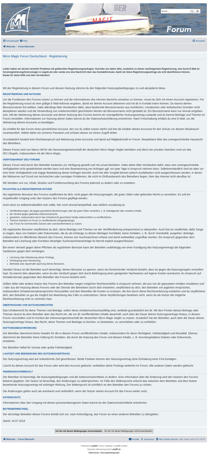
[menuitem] (23, 41)
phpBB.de (116, 449)
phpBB (94, 446)
